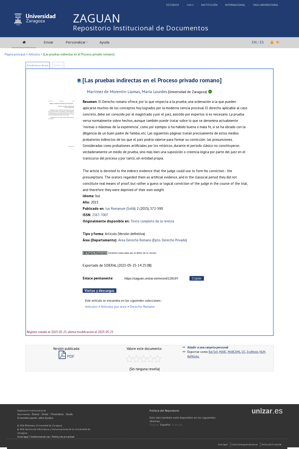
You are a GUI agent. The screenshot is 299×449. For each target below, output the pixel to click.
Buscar (35, 414)
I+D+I (190, 5)
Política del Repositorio (164, 410)
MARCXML (234, 352)
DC (244, 352)
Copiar (196, 278)
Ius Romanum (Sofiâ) (120, 208)
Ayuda (104, 42)
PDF (66, 356)
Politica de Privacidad (271, 444)
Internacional (235, 5)
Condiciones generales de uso (244, 444)
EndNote (252, 352)
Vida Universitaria (265, 5)
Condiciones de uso (40, 436)
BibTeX (213, 352)
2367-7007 (100, 215)
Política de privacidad (63, 436)
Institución (209, 5)
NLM (262, 352)
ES (262, 42)
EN (254, 42)
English (154, 424)
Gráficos (58, 65)
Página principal (15, 54)
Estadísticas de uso (38, 65)
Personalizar (76, 42)
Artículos (34, 54)
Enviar (48, 42)
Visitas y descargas (99, 290)
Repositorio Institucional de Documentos (140, 27)
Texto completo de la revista (152, 221)
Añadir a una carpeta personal (207, 347)
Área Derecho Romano (134, 240)
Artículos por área (113, 306)
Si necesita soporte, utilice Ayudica (35, 418)
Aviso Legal (223, 444)
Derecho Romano (142, 306)
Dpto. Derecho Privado (169, 240)
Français (177, 424)
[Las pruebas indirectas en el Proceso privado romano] (152, 80)
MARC (223, 352)
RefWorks (193, 356)
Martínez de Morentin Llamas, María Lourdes (127, 91)
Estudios (172, 5)
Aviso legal (22, 436)
